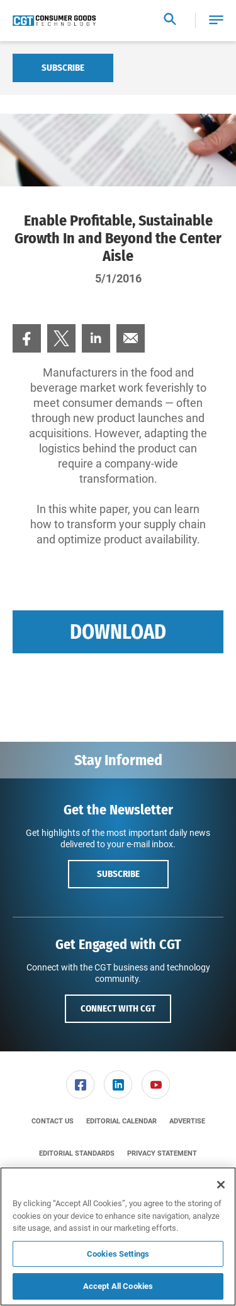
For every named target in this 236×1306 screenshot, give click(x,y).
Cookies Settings (118, 1254)
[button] (216, 20)
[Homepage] (54, 20)
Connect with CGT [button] (118, 1008)
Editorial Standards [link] (77, 1153)
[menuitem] (27, 338)
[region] (118, 1236)
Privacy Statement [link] (162, 1153)
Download (118, 632)
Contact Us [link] (52, 1121)
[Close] (221, 1185)
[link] (27, 338)
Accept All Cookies (118, 1286)
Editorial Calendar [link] (121, 1121)
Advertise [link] (187, 1121)
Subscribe (63, 67)
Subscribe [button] (118, 874)
